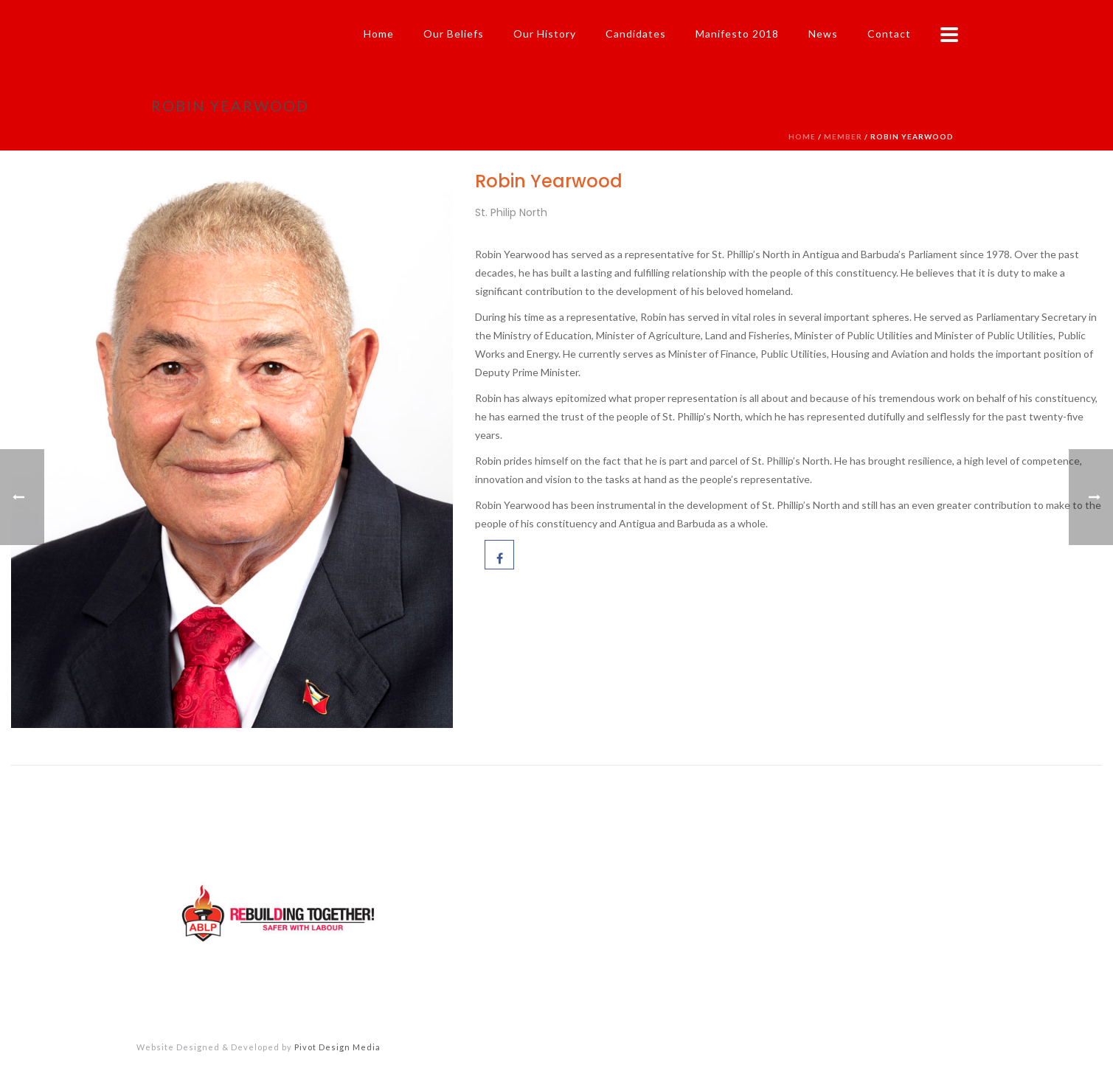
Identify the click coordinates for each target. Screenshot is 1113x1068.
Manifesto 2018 (737, 33)
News (823, 33)
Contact (889, 33)
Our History (544, 33)
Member (843, 136)
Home (379, 33)
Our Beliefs (453, 33)
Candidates (636, 33)
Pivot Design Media (337, 1047)
